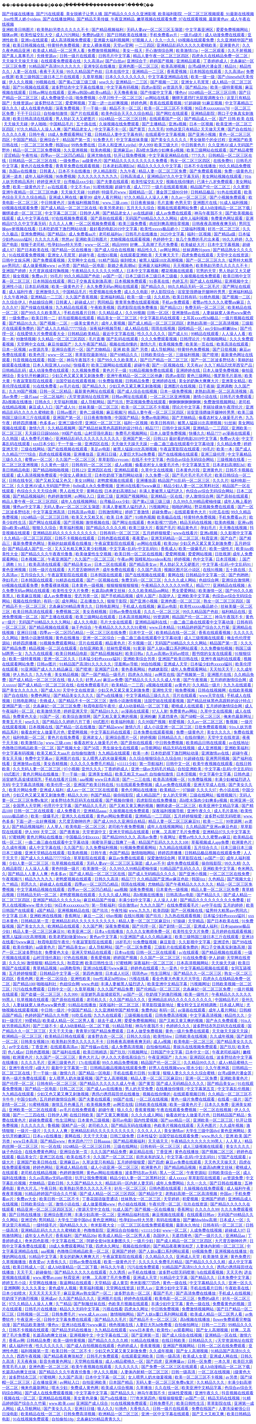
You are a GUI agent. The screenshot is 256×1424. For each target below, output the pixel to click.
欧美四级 (161, 910)
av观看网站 (184, 1330)
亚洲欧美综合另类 (139, 659)
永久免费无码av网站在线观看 (112, 286)
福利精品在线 (234, 612)
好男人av (93, 680)
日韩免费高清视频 (171, 1015)
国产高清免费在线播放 (196, 1293)
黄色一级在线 (175, 1283)
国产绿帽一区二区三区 (201, 716)
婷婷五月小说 (14, 1283)
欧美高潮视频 (173, 66)
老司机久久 (97, 1000)
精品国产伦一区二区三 (210, 187)
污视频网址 (159, 507)
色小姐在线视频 (132, 1204)
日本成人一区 (232, 1220)
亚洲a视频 (177, 124)
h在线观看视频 (211, 1272)
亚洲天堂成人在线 (210, 785)
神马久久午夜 (113, 1267)
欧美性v (164, 1330)
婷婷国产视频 (162, 61)
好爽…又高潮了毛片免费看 (154, 244)
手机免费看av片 (164, 35)
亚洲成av (48, 1298)
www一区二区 (97, 244)
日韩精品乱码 (14, 370)
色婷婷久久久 (178, 1026)
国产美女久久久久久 (169, 140)
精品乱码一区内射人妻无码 (129, 1183)
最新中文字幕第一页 (69, 1068)
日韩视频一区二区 (33, 1314)
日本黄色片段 (188, 470)
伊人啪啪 (39, 124)
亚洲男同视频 (218, 758)
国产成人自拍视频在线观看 (91, 1346)
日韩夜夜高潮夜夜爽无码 (214, 223)
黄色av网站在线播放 (104, 1173)
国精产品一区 (74, 1125)
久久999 (71, 994)
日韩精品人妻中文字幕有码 (119, 134)
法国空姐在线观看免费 (179, 1136)
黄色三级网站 (199, 376)
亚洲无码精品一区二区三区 (175, 538)
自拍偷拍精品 (158, 1047)
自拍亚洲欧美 (92, 648)
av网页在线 (164, 674)
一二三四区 (145, 45)
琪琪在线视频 (163, 328)
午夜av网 (125, 559)
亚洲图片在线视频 (180, 386)
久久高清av (93, 61)
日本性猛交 (147, 1136)
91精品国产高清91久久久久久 (55, 66)
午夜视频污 (12, 879)
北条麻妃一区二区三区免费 (57, 706)
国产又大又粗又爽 (208, 1414)
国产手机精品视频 (117, 596)
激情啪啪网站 (143, 853)
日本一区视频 (201, 124)
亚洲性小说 (12, 286)
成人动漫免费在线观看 (225, 35)
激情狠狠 (34, 963)
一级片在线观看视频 (169, 187)
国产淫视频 (74, 522)
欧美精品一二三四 (128, 685)
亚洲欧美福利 (237, 748)
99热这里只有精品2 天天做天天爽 (196, 129)
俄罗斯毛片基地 (228, 376)
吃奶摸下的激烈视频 (164, 994)
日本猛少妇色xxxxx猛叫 (100, 659)
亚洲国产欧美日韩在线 (178, 659)
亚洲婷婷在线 (188, 370)
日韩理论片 (190, 339)
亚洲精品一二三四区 (211, 428)
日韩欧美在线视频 (191, 1036)
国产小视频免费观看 (228, 197)
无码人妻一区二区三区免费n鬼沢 (165, 1382)
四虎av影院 (151, 87)
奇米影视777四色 (162, 522)
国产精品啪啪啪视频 (51, 470)
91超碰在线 (194, 758)
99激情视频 (26, 339)
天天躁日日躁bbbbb (42, 433)
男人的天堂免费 (139, 1089)
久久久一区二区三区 (162, 612)
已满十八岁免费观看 (215, 182)
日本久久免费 (217, 1104)
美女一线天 (133, 50)
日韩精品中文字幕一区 (206, 575)
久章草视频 (93, 77)
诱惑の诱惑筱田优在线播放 (116, 1094)
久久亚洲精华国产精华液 (117, 1010)
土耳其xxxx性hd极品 (201, 318)
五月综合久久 (33, 575)
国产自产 (229, 538)
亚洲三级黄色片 (62, 1062)
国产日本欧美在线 (33, 250)
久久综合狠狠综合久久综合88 (155, 758)
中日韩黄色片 (193, 145)
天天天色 (234, 1272)
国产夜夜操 (70, 832)
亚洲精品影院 (203, 113)
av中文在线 (19, 1047)
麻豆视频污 (116, 412)
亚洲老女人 (93, 737)
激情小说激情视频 (37, 638)
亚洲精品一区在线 (167, 496)
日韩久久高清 (107, 879)
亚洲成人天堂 (176, 664)
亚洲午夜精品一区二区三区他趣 (30, 192)
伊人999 (145, 145)
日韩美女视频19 (35, 1041)
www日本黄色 (142, 1330)
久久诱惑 (117, 1272)
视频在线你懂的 (180, 182)
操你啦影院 (123, 795)
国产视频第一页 (191, 674)
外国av (226, 1194)
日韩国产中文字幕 (167, 1052)
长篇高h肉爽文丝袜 (109, 591)
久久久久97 (207, 790)
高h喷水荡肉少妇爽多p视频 (160, 150)
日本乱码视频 (37, 286)
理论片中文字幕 (186, 407)
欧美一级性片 (221, 549)
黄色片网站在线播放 (41, 774)
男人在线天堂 (72, 491)
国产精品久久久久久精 (106, 528)
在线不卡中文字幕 (148, 459)
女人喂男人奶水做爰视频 (104, 758)
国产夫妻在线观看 (113, 182)
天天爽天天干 (167, 255)
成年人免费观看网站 (189, 669)
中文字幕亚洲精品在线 (168, 77)
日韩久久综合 (139, 1036)
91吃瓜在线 (219, 512)
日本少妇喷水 (14, 1293)
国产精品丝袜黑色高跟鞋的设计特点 (111, 428)
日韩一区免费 (200, 1361)
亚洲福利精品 (240, 292)
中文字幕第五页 (196, 465)
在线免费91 (223, 161)
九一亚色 (169, 968)
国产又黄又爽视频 (112, 1115)
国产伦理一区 (144, 926)
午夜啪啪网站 (215, 339)
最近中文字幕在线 (119, 334)
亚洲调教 (224, 386)
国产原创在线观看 (107, 218)
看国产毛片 (166, 528)
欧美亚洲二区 (80, 931)
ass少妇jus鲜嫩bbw (221, 328)
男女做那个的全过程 (208, 140)
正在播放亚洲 (45, 1382)
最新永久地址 (188, 1225)
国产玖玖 (115, 402)
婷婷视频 (182, 559)
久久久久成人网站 (180, 580)
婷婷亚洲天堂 (49, 182)
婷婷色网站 (43, 1167)
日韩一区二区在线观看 (34, 811)
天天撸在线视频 (233, 528)
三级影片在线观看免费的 (176, 947)
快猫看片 (82, 365)
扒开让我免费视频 (130, 155)
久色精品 (216, 879)
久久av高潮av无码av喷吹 (168, 653)
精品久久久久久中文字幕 (159, 166)
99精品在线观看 (205, 334)
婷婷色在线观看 (145, 968)
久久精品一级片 (206, 685)
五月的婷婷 (233, 905)
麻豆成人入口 (41, 407)
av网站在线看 (157, 98)
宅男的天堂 (206, 271)
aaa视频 (86, 779)
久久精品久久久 (159, 1256)
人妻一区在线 (25, 71)
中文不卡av (80, 187)
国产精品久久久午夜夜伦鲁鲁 (47, 554)
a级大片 (42, 1068)
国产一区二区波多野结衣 (213, 360)
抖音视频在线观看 (29, 360)
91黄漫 (139, 648)
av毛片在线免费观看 (78, 1110)
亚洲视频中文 (237, 281)
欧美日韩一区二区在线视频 (139, 554)
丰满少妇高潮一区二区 (95, 1215)
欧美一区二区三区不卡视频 (168, 108)
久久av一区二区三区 (189, 197)
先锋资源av (47, 56)
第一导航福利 (151, 764)
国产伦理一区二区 (18, 1083)
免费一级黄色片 (238, 171)
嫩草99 (86, 197)
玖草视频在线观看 (68, 863)
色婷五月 (180, 281)
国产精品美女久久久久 (74, 695)
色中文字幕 (203, 559)
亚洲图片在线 (205, 203)
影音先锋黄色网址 (56, 1361)
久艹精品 (10, 884)
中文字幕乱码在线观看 (160, 318)
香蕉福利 (64, 1235)
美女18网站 (85, 480)
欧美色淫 (37, 355)
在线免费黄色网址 (41, 1152)
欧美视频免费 (171, 344)
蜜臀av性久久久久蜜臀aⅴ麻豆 (218, 302)
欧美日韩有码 (185, 297)
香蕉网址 (73, 916)
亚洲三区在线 (52, 1157)
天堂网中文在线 (82, 260)
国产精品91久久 (23, 323)
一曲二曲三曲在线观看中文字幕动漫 (182, 444)
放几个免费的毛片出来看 (198, 239)
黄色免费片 (240, 1256)
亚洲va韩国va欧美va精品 (90, 92)
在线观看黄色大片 (190, 512)
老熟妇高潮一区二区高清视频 (213, 323)
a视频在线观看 (159, 685)
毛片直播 (165, 203)
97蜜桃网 (17, 837)
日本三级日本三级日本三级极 (151, 276)
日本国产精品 (121, 1382)
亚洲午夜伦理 (21, 1068)
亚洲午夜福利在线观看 (221, 659)
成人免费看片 (69, 811)
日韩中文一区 (178, 764)
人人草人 (55, 826)
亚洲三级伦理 (70, 423)
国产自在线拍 (240, 129)
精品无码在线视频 (196, 522)
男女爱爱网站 (184, 591)
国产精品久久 (153, 286)
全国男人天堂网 (27, 806)
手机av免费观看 (176, 302)
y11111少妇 (127, 764)
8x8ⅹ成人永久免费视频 (93, 486)
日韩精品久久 (170, 737)
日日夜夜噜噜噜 (98, 417)
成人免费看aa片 (82, 234)
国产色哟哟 (239, 575)
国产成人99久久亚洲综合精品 (120, 821)
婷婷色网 (139, 103)
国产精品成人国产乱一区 (30, 549)
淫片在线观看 (91, 643)
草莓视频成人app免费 (210, 842)
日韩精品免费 (137, 381)
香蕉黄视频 (145, 1110)
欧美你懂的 (23, 947)
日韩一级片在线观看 (78, 56)
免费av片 (40, 276)
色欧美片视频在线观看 (174, 1125)
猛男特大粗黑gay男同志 (227, 910)
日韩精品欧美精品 (84, 334)
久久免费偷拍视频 (217, 648)
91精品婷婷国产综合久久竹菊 (204, 627)
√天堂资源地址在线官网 (88, 397)
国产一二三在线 (136, 779)
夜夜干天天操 (52, 71)
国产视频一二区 (164, 82)
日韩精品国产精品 (229, 1115)
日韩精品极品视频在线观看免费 (213, 853)
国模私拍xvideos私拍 (153, 559)
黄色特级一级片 (66, 868)
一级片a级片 (191, 35)
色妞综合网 (209, 580)
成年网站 (70, 601)
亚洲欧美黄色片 (234, 1078)
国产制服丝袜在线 (90, 1304)
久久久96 (17, 963)
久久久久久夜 (14, 134)
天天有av (194, 365)
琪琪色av (140, 973)
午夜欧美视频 (103, 307)
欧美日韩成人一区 (29, 1267)
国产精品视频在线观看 (49, 627)
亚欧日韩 (56, 1183)
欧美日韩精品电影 (72, 653)
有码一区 (52, 601)
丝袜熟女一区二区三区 (141, 1199)
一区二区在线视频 (152, 1099)
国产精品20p (196, 87)
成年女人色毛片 (39, 1235)
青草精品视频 (45, 968)
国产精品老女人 (78, 129)
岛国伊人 (167, 596)
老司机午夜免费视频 (126, 826)
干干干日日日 (29, 113)
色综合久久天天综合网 (37, 491)
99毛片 (56, 276)
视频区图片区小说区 (182, 570)
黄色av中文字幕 (104, 937)
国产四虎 (156, 1162)
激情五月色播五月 (68, 1104)
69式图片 (101, 722)
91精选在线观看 (70, 580)
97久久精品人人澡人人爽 (39, 129)
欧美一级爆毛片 (193, 549)
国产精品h (57, 234)
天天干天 (25, 1272)
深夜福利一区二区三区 (154, 963)
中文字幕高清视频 (28, 785)
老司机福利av (111, 234)
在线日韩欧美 (82, 1115)
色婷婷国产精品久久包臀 (47, 1015)
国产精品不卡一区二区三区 (83, 701)
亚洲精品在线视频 (229, 585)
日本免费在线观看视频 (153, 732)
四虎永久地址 (140, 674)
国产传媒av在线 (95, 1047)
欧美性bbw (163, 1036)
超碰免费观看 (41, 1120)
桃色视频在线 (121, 1325)
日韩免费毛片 (64, 1314)
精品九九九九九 (39, 879)
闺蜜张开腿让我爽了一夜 (114, 842)
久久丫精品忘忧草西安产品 (228, 365)
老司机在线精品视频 (39, 1173)
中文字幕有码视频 (123, 87)
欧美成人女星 (195, 1356)
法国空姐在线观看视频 (76, 381)
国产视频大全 (69, 748)
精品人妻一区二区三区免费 (163, 171)
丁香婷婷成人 (215, 61)
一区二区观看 (213, 50)
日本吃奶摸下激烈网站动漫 (63, 229)
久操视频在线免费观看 (119, 124)
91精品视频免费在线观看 (151, 370)
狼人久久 (76, 680)
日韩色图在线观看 (114, 538)
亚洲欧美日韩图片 (18, 29)
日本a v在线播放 (109, 931)
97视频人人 (142, 40)
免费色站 (149, 1010)
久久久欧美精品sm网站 (149, 591)
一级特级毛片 (45, 1225)
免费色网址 (41, 695)
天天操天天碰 (16, 124)
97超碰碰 (192, 103)
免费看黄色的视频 (229, 1304)
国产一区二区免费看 (133, 947)
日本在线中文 (117, 71)
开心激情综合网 (159, 50)
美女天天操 (12, 758)
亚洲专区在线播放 (100, 66)
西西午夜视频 (29, 1356)
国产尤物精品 (98, 349)
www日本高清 (107, 779)
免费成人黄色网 (85, 1388)
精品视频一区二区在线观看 (53, 648)
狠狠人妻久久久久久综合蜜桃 (189, 1073)
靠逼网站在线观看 (76, 1283)
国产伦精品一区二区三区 (158, 989)
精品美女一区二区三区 (117, 318)
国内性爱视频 (146, 1120)
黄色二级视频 (92, 412)
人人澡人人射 (165, 900)
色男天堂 (183, 203)
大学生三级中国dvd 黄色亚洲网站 (216, 1131)
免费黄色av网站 (184, 711)
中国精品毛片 (62, 124)
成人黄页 (120, 1283)
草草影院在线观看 (90, 858)
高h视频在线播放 (17, 402)
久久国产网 (93, 926)
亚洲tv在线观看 (35, 40)
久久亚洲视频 (76, 150)
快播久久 (197, 433)
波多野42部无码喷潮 (223, 816)
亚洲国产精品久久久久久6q (57, 900)
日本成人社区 (117, 973)
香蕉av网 (16, 1340)
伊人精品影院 (105, 171)
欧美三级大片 (166, 145)
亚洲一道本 (12, 176)
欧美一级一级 (203, 77)
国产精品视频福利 (108, 29)
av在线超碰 (143, 213)
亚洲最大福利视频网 (112, 40)
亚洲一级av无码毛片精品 (153, 769)
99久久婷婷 (233, 239)
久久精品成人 (111, 313)
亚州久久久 (92, 769)
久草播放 (144, 1388)
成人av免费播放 (58, 596)
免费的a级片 (93, 35)
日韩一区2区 (158, 313)
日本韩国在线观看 (206, 71)
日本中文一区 (141, 632)
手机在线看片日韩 (80, 313)
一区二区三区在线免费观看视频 (145, 1225)
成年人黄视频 (113, 323)
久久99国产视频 (23, 391)
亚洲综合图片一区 (68, 349)
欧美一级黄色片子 (29, 187)
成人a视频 (123, 465)
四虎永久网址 (108, 1246)
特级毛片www (114, 192)
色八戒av (16, 1052)
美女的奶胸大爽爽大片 (199, 381)
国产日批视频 (225, 349)
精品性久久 (147, 250)
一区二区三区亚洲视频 (170, 397)
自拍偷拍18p (63, 1419)
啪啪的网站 (182, 507)
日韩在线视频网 (212, 690)
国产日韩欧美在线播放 (127, 35)
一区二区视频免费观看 (96, 223)
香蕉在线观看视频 (166, 103)
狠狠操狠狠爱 (171, 1398)
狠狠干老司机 (33, 244)
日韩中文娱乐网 (16, 260)
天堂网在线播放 (43, 1283)
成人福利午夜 (21, 292)
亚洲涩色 (221, 942)
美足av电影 (100, 449)
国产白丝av (115, 61)
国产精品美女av (78, 564)
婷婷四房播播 (25, 423)
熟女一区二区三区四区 (190, 161)
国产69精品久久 (124, 355)
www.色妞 (90, 984)
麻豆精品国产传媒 (100, 900)
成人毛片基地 (226, 811)
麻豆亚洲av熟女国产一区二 (88, 1293)
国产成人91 (178, 334)
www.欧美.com (61, 1403)
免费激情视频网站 (104, 50)
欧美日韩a (134, 653)
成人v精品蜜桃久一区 (124, 1361)
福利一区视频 (199, 234)
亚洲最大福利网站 (154, 265)
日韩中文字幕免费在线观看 (68, 1319)
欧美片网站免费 (23, 790)
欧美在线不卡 (79, 1157)
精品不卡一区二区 (125, 108)
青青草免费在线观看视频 (78, 166)
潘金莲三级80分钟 (172, 192)
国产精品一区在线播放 (72, 250)
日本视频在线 (41, 727)
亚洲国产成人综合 (92, 1403)
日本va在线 (124, 952)
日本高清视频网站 (135, 617)
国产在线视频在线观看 (68, 449)
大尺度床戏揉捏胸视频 (49, 271)
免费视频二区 (68, 612)
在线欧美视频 (240, 690)
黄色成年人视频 (63, 1288)
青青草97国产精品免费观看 (100, 1031)
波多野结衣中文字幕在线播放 (78, 87)
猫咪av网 (10, 35)
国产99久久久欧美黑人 (41, 313)
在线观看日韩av (201, 1215)
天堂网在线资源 (120, 1288)
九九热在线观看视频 (183, 916)
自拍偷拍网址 (187, 1325)
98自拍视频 (151, 664)
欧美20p (171, 543)
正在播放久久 (92, 601)
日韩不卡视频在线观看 (75, 538)
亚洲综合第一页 (74, 1152)
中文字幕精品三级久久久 (148, 695)
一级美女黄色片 (85, 323)
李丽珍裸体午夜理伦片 (223, 407)
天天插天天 (158, 1141)
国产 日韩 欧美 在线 (236, 119)
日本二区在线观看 (110, 564)
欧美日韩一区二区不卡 (59, 1199)
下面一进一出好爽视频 (108, 103)
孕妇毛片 (208, 528)
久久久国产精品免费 (115, 989)
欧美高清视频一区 (169, 779)
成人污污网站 (68, 35)
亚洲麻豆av (123, 150)
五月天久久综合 (141, 208)
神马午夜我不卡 (208, 213)
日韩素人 (48, 171)
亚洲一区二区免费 (201, 1078)
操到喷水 (128, 260)
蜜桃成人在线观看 (187, 706)
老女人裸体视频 (97, 45)
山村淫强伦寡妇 (99, 433)
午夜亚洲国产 (60, 559)
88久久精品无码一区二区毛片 (194, 286)
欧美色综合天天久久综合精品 (127, 113)
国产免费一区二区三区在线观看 (169, 1367)
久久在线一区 (167, 1388)
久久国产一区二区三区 (76, 459)
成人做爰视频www (39, 265)
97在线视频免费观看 (70, 218)
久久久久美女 (34, 1288)
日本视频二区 (33, 559)
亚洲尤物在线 (99, 155)
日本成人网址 (232, 1005)
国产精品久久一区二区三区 (198, 973)
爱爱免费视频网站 (232, 29)
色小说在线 (229, 790)
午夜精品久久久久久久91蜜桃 (121, 627)
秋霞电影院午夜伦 (100, 706)
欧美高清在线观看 (233, 344)
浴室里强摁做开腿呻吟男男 (202, 292)
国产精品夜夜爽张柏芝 (173, 1246)
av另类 (64, 265)
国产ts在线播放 (110, 695)
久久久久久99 (207, 1209)
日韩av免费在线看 (125, 612)
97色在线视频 (76, 958)
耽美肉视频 (101, 150)
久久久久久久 (33, 1125)
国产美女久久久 (31, 926)
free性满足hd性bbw (110, 979)
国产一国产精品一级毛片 (103, 674)
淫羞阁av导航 (126, 664)
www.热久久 (213, 1136)
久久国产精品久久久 (127, 1000)
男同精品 (105, 302)
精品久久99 (78, 795)
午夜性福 (30, 155)
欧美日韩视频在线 (29, 45)
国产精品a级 (225, 234)
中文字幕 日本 (15, 916)
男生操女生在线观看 (121, 748)
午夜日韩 (49, 1188)
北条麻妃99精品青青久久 (71, 606)
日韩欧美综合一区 (157, 355)
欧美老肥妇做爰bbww (68, 937)
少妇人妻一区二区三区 (29, 863)
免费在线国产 (204, 1409)
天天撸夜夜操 (126, 92)
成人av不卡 (155, 863)
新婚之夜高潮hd (122, 265)
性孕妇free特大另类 (65, 244)
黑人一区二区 (172, 1173)
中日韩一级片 (53, 1010)
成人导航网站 (163, 349)
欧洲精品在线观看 (64, 926)
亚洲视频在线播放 (231, 1251)
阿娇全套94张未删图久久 (109, 1241)
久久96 (181, 1057)
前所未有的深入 (150, 1157)
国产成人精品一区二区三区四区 (156, 323)
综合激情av (128, 905)
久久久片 (220, 480)
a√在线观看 (58, 187)
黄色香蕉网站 (133, 669)
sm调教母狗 (70, 968)
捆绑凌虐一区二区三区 (22, 213)
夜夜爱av (140, 538)
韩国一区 (56, 360)
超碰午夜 (123, 187)
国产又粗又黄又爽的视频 (115, 716)
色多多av (48, 423)
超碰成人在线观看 (56, 884)
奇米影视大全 (103, 1225)
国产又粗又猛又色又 (54, 480)
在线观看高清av (64, 1047)
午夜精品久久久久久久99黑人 (98, 271)
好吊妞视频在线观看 (76, 318)
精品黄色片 (187, 528)
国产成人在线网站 (206, 281)
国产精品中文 (151, 1194)
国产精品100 (24, 984)
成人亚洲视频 (210, 748)
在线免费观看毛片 (93, 685)
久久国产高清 (149, 570)
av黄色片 (182, 685)
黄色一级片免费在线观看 (187, 1031)
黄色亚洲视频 (14, 570)
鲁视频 (232, 722)
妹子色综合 (82, 627)
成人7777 (142, 187)
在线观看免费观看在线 (61, 61)
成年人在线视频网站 (79, 501)
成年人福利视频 (39, 176)
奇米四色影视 (37, 1241)
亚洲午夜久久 (199, 811)
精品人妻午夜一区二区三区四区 (161, 56)
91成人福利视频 (234, 203)
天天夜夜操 (27, 1361)
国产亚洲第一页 (145, 1335)
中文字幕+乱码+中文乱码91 (134, 549)
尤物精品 (156, 884)
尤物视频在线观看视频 (130, 239)
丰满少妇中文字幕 (135, 900)
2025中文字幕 (172, 234)
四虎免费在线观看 (198, 255)
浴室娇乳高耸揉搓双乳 (22, 779)
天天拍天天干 (222, 669)
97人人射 (160, 711)
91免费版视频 (111, 381)
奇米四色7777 (80, 1141)
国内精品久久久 (74, 1225)
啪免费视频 (86, 98)
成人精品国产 (148, 795)
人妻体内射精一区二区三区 (220, 1246)
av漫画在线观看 (236, 433)
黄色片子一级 (115, 370)
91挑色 (121, 1409)
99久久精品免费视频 (120, 1062)
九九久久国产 (152, 905)
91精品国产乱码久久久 (180, 868)
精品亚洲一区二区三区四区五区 (45, 1209)
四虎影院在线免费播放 (137, 307)
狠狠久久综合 (44, 528)
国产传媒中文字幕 (156, 92)
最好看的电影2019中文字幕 (114, 229)
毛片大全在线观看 (116, 622)
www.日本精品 (162, 627)
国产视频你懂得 (120, 800)
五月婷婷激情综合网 (228, 680)
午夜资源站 (196, 1173)
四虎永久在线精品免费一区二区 (220, 56)
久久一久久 (165, 40)
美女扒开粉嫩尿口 (33, 376)
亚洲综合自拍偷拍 (123, 1230)
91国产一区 (50, 716)
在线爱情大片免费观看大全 (41, 334)
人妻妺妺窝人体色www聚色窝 (39, 1005)
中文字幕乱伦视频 (234, 1089)
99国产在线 (72, 433)
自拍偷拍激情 (56, 113)
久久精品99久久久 (200, 1062)
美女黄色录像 (86, 1398)
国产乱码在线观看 (122, 339)
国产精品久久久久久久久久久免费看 (136, 161)
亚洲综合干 (137, 61)
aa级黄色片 (92, 161)
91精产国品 (108, 260)
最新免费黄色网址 (29, 543)
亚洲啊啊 (12, 1288)
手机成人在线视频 (139, 606)
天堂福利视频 (66, 402)
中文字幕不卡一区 (111, 129)
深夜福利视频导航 (84, 203)
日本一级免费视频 (176, 391)
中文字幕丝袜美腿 (132, 140)
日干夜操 (206, 386)
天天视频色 (183, 265)
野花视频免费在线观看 (146, 402)
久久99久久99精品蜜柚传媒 (197, 501)
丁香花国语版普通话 (100, 1199)
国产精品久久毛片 (91, 806)
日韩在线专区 (21, 480)
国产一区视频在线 (168, 365)
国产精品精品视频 (180, 1167)
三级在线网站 (33, 449)
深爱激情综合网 (161, 858)
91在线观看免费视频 (27, 255)
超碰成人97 (85, 302)
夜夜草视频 (12, 1194)
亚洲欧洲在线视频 (46, 916)
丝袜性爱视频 (119, 648)
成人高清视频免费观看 (71, 40)
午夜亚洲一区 (29, 1319)
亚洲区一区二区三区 (103, 423)
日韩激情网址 (110, 512)
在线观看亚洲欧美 (136, 255)
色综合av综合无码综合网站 (190, 459)
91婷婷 (94, 192)
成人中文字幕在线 (33, 218)
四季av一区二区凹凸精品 (62, 155)
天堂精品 (196, 921)
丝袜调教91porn (196, 250)
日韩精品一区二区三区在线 (33, 161)
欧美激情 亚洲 (216, 1256)
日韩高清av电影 (82, 512)
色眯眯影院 (158, 669)
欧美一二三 (213, 821)
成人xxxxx (177, 1178)
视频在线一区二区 (20, 1398)
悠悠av (67, 239)
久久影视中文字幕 (236, 533)
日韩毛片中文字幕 (114, 56)
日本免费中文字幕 (234, 1277)
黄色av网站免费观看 (114, 816)
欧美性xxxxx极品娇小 (159, 229)
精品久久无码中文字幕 (80, 1309)
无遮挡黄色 (168, 716)
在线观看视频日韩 (189, 1094)
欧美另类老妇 (112, 208)
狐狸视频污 (227, 795)
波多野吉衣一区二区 (106, 1036)
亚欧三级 (105, 496)
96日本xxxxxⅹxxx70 (212, 108)
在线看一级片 (230, 1099)
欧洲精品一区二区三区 (22, 1036)
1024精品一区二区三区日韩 (212, 92)
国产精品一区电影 (89, 265)
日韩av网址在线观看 (47, 92)
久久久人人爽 (61, 223)
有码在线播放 (168, 1220)
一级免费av (70, 161)
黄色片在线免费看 (37, 166)
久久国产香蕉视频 (82, 297)
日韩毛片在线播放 (141, 234)
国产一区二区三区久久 (206, 260)
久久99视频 (135, 313)
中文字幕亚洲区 (199, 29)
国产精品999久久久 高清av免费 (130, 837)
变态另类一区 (86, 596)
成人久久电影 (136, 292)
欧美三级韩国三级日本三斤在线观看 (48, 77)
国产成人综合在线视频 (115, 250)
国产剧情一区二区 (175, 926)
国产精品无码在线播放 (131, 1125)
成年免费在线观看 (119, 570)
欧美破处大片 (193, 244)
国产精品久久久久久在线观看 (81, 1272)
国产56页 (92, 748)
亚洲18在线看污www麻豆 (139, 486)
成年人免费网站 (170, 1183)
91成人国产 (122, 1209)
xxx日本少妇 (44, 444)
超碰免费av (162, 512)
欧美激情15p (187, 50)
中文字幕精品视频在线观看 (41, 889)
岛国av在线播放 (23, 171)
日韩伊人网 (90, 213)
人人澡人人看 (234, 334)
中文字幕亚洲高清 (49, 512)
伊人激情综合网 (200, 496)
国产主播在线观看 (57, 617)
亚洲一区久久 (240, 1283)
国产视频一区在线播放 (155, 1209)
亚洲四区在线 (97, 444)
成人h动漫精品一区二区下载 (225, 208)
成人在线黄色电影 (37, 108)
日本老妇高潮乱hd (119, 166)
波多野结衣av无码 (141, 1173)
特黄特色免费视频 (64, 45)
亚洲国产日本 (107, 669)
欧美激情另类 (49, 711)
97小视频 (72, 769)
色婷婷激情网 (60, 496)
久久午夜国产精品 (91, 344)
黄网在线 (94, 491)
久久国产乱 (74, 847)
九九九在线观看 (39, 653)
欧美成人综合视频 (117, 1388)
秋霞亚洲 (210, 538)
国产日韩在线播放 (226, 1183)
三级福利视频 (193, 229)
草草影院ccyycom (114, 459)
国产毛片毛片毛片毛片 (192, 475)
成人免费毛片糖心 (37, 438)
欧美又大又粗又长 (88, 517)
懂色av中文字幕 (27, 507)
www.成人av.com (93, 1314)
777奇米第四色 (143, 1398)
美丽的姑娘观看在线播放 (70, 543)
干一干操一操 (95, 108)
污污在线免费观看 (29, 989)
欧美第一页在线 (200, 344)
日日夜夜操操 (143, 203)
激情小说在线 (205, 397)
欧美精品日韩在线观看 (206, 743)
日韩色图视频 (38, 1052)
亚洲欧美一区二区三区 (213, 1120)
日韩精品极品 (203, 192)
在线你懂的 (195, 737)
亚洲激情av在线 (186, 313)
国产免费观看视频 (206, 171)
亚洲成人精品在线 (72, 1167)
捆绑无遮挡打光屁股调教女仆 (198, 98)
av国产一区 (113, 276)
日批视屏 (223, 554)
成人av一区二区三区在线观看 (92, 790)
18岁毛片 (123, 942)
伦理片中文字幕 (58, 806)
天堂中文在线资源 (233, 255)
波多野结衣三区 (49, 103)
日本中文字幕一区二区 (105, 1377)
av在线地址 (239, 743)
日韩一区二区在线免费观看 (222, 1346)
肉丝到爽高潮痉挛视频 (169, 223)
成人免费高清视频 (127, 1047)
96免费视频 (66, 176)
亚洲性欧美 (81, 979)
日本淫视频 (226, 559)
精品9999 (120, 244)
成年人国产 (146, 596)
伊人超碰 (216, 958)
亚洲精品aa (236, 1235)
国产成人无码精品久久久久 (152, 874)
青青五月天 (12, 722)
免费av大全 (230, 438)
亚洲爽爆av (175, 1361)
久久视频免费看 (86, 370)
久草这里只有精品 (98, 1162)
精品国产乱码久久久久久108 (164, 842)
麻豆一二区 (94, 916)
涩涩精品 (12, 155)
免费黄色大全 (25, 716)
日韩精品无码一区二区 (37, 895)
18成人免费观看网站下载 (70, 134)
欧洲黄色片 (242, 842)
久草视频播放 (14, 1262)
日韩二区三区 (72, 1089)
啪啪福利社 (47, 984)
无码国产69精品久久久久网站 (151, 218)
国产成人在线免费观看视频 (49, 1393)
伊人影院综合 (163, 292)
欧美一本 (225, 449)
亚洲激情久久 (48, 292)
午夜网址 (168, 837)
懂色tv (180, 92)
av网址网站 (170, 250)
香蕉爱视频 (177, 71)
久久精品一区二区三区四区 (62, 339)
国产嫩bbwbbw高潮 (200, 1220)
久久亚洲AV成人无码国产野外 (44, 486)
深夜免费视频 (68, 108)
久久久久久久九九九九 (98, 176)
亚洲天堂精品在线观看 (129, 832)
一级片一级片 (29, 1131)
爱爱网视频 (75, 103)
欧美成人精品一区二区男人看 (59, 50)
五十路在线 (86, 124)
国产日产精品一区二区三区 (164, 360)
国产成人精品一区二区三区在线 (69, 208)
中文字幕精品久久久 (208, 1283)
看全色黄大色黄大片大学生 (176, 979)
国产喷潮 (210, 355)
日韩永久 (43, 402)
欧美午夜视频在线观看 (213, 764)
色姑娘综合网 (41, 302)
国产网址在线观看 (45, 522)
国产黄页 (137, 129)
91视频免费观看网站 (58, 643)
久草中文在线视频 (157, 470)
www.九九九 (140, 910)
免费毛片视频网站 (131, 433)
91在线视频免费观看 (129, 1403)
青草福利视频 (71, 528)
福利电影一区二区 (29, 737)
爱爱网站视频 (200, 554)
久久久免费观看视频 (159, 339)
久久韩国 (10, 438)
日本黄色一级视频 (88, 585)
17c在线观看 (89, 1062)
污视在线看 (139, 979)
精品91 (231, 66)
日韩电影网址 (108, 606)
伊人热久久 (23, 674)
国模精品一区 (141, 192)
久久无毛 (156, 129)
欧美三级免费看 (133, 223)
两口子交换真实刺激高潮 (90, 281)
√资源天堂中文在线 (93, 1209)
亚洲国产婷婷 (14, 271)
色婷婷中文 (163, 239)
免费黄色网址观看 (227, 218)
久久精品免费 (229, 444)
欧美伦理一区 (59, 785)
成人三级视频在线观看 (204, 638)
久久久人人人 (149, 1131)
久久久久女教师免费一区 (148, 931)
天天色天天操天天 (220, 1162)
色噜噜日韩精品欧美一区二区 (28, 748)
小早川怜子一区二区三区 (121, 98)
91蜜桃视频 (103, 187)
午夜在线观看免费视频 (177, 1110)
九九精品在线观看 (72, 307)
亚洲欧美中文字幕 (194, 596)
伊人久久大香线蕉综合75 (123, 1057)
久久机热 (162, 297)
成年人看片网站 (108, 197)
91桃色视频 (210, 297)
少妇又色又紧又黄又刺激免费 (78, 376)
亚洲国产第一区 (67, 417)
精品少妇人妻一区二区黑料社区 (192, 486)
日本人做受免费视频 (221, 370)
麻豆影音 (168, 942)
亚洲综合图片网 (58, 1215)
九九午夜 (128, 171)
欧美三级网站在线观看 (207, 150)
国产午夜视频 (195, 680)
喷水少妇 (60, 1388)
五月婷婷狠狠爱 (157, 533)
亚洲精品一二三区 (148, 71)
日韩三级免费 (122, 1136)
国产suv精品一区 (175, 1120)
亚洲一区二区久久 (60, 659)
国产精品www (110, 727)
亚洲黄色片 (230, 45)
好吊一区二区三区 (224, 229)
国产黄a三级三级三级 (77, 82)
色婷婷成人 (127, 1346)
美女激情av (174, 1131)
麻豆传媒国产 (60, 344)
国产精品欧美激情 (29, 1325)
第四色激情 (93, 973)
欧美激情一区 (211, 591)
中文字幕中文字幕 (215, 774)
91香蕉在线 (159, 281)
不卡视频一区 (140, 643)
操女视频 (21, 276)
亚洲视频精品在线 (74, 910)
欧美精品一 (170, 790)
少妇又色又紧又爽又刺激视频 (135, 386)
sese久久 (106, 82)
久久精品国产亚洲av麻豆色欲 (212, 826)
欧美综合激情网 (77, 716)
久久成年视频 (14, 847)
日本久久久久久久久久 (125, 77)
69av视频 (114, 916)
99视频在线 (46, 82)
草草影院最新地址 (91, 355)
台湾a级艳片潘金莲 (205, 66)
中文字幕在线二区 (68, 1241)
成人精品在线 (137, 328)
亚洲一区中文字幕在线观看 (165, 1414)
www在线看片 (185, 533)
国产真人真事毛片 (18, 56)
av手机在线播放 (142, 1272)
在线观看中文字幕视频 (165, 134)
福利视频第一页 (35, 1351)
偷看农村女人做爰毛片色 (221, 417)
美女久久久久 (219, 732)
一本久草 (222, 1361)
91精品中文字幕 (43, 1256)
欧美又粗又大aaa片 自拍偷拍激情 (66, 753)
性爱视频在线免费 (105, 292)
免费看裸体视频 (55, 585)
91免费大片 (103, 140)
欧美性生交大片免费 (71, 591)
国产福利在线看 (66, 1052)
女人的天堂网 (175, 795)
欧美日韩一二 (44, 318)
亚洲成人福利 (52, 790)
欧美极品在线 (169, 517)
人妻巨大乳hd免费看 (137, 454)
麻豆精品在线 (141, 1152)
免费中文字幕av (39, 758)
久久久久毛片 (33, 1062)
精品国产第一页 (77, 140)
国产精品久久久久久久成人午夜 (153, 680)
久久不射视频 (240, 50)
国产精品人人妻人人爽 (28, 874)
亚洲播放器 (84, 454)
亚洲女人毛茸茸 (195, 82)
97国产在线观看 (232, 1157)
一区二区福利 (52, 397)
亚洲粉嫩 (148, 716)
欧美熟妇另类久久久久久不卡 (63, 29)
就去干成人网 (110, 1020)
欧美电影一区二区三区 (86, 826)
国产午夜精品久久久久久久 (190, 884)
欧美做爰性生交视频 (94, 554)
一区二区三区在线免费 (106, 632)
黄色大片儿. (89, 1057)
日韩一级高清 (168, 1356)
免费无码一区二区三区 (205, 307)
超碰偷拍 (44, 1272)
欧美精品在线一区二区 (176, 632)
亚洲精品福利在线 (151, 622)
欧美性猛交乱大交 (37, 35)
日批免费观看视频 (211, 727)
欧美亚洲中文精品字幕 (219, 806)
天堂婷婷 (172, 1199)
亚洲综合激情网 (236, 580)
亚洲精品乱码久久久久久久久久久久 (88, 438)
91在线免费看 (45, 386)
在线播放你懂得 (170, 1089)
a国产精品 (46, 910)
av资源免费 (233, 1178)
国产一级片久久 (209, 1235)
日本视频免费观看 (131, 281)
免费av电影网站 (155, 417)
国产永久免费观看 (222, 1020)
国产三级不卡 (45, 1026)
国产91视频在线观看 (31, 87)
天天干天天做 (61, 1031)
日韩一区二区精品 (56, 391)
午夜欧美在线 (237, 1288)
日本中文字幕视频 (224, 244)
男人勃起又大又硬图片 (76, 119)
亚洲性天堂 (162, 690)
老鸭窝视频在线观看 (115, 480)
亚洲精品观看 (188, 61)
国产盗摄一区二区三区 (41, 994)
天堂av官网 (123, 45)
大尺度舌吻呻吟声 (84, 570)
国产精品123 (171, 307)
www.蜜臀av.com (47, 1277)
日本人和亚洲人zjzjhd (117, 145)
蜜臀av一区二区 (39, 459)
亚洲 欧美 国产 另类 (131, 349)
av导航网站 (151, 748)
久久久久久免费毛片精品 (92, 764)
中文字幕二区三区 (61, 213)
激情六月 (148, 344)
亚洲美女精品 (234, 381)
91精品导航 (123, 1026)
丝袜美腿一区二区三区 (99, 407)
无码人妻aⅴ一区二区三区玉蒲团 (155, 29)
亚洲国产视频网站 (132, 496)
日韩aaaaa (103, 1141)
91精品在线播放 (82, 1005)
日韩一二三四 (214, 1325)
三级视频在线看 (231, 459)
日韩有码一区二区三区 (92, 465)
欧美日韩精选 (95, 1052)
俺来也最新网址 (238, 716)
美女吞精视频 (95, 612)
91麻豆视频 (212, 103)
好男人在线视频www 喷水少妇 (176, 1068)
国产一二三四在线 (29, 1115)
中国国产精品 (25, 140)
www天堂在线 (212, 695)
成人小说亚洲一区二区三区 (168, 727)
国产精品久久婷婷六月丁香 (66, 722)
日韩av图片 (67, 412)
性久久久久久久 (151, 334)
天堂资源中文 (94, 832)
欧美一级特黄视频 (226, 87)
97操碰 (188, 790)
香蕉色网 (25, 979)
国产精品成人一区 (200, 119)
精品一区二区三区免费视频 (37, 150)
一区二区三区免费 (37, 145)
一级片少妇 (143, 1241)
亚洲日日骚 (107, 454)
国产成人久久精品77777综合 (62, 328)
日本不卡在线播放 (200, 166)
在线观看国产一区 (165, 119)
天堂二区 (49, 832)
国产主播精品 (154, 124)
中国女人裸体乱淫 (76, 475)
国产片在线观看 (85, 113)
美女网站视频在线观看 (222, 176)
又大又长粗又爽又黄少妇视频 (81, 549)
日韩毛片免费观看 (236, 397)
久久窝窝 (241, 187)
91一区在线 (51, 1146)
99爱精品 (33, 1020)
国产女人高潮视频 (112, 1078)
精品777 (152, 428)
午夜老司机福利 (226, 1052)
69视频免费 (202, 1251)
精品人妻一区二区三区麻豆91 (174, 821)
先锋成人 (48, 701)
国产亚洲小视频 (202, 134)
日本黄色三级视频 (94, 1120)
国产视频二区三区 (218, 1152)
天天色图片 (207, 1125)
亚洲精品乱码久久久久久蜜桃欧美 (187, 45)
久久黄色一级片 (55, 465)
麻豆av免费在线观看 (126, 858)
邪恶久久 (29, 884)
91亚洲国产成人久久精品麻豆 (47, 669)
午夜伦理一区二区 (165, 1204)
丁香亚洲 (40, 1047)
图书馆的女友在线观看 (212, 653)
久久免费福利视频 (102, 847)
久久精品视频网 (62, 428)
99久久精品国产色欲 (85, 71)
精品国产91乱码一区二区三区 (184, 480)
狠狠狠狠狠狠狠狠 (123, 585)
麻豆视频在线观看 (168, 1215)
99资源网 (161, 617)
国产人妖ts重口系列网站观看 (173, 648)
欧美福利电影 (123, 722)
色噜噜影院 (94, 1230)
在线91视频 (107, 255)
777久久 (199, 155)
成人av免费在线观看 (174, 213)
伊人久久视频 (21, 82)
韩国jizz (62, 145)
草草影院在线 (190, 858)
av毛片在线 (70, 386)
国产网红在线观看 (172, 113)
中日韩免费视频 (169, 743)
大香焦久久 (57, 1262)
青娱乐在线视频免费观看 (195, 1047)
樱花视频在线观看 (177, 271)
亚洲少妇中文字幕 (172, 1288)
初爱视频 (177, 722)
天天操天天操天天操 (20, 61)
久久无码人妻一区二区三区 (37, 769)
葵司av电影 (122, 1120)
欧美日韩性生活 (99, 963)
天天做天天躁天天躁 (129, 444)
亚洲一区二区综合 (99, 638)
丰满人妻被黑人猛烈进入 (161, 491)
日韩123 (160, 438)
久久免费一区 (157, 475)
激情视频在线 (98, 522)
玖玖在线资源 (196, 1204)
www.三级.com (115, 203)
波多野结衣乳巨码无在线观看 (77, 800)
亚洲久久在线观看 (78, 816)
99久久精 (232, 863)
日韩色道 (242, 774)
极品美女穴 (27, 1157)
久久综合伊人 (14, 302)
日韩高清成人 (132, 176)
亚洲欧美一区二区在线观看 (33, 1110)
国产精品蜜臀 (242, 150)
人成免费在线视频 (206, 1230)
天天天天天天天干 (45, 1293)
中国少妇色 (27, 1099)
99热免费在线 (83, 145)
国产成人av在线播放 (104, 1089)
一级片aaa (29, 397)
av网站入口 (84, 496)
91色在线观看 (229, 192)
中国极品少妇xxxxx (83, 837)
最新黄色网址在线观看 (95, 391)
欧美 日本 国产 (120, 517)
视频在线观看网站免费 (177, 208)
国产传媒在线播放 (37, 307)
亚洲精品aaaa (96, 811)
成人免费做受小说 (57, 98)
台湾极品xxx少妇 (79, 182)
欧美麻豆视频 (29, 596)
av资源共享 (173, 87)
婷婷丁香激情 (137, 512)
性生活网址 (161, 973)
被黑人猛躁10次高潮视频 (161, 260)
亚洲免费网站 (33, 234)
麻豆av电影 (167, 606)
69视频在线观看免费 (196, 40)
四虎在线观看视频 (55, 454)
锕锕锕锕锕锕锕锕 (185, 402)
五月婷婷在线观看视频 (232, 931)
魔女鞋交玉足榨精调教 (197, 1005)
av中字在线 (211, 905)
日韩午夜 (37, 134)
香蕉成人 (169, 549)
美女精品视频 (67, 674)
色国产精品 (101, 795)
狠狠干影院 (117, 601)
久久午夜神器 (16, 297)
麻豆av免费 (113, 680)
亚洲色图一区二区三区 (139, 66)
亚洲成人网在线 (63, 197)
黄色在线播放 (68, 638)
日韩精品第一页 (35, 921)
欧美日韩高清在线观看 (33, 119)
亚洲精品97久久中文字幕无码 (173, 176)
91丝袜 (230, 423)
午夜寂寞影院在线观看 (33, 381)
